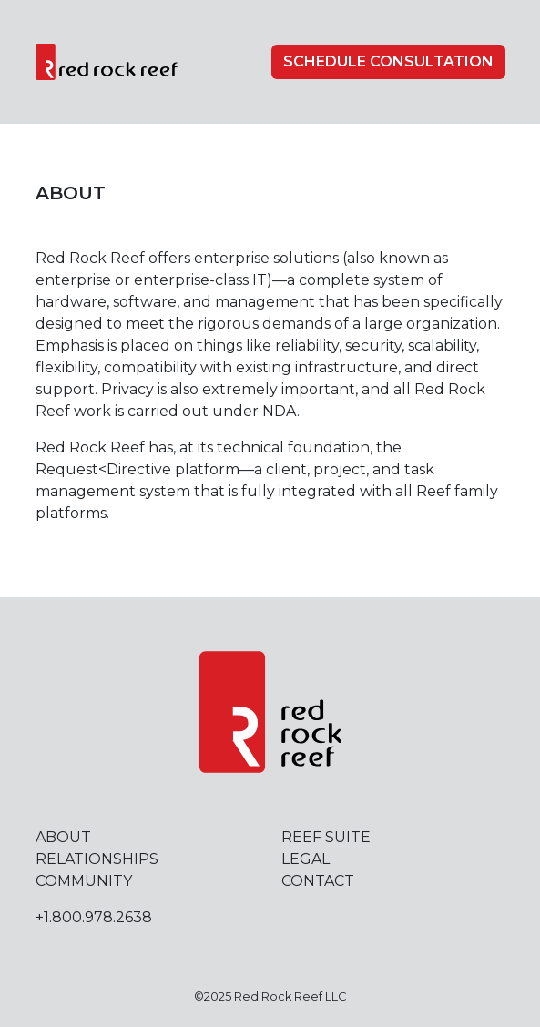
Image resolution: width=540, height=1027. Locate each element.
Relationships (97, 859)
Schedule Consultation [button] (388, 61)
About (63, 837)
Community (84, 881)
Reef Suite (326, 837)
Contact (317, 881)
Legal (305, 859)
